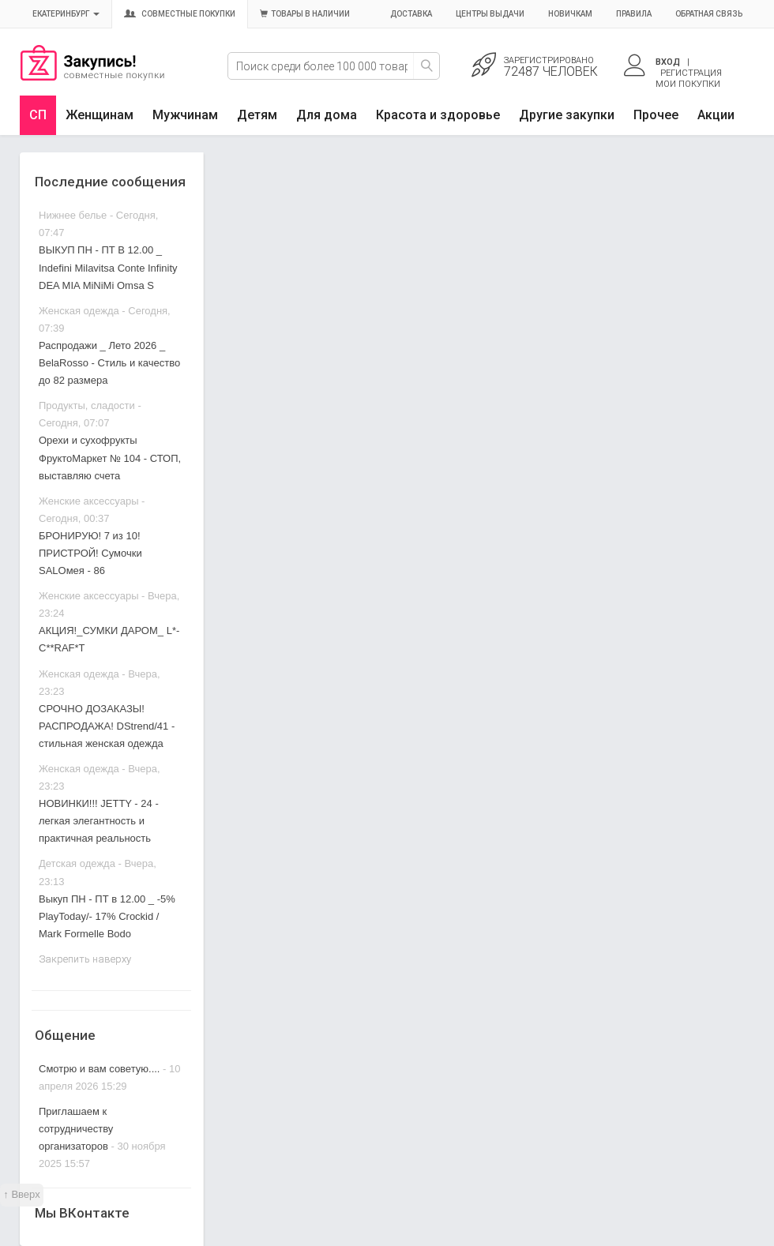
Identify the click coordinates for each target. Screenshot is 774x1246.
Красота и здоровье (438, 114)
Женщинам (99, 114)
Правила (634, 13)
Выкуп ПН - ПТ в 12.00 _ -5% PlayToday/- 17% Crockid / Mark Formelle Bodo (107, 916)
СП (38, 114)
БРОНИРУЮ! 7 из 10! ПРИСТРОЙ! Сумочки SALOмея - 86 (90, 553)
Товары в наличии (305, 13)
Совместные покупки (179, 13)
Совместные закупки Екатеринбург (92, 76)
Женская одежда (79, 311)
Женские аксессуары (89, 501)
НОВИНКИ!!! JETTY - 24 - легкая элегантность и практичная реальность (99, 821)
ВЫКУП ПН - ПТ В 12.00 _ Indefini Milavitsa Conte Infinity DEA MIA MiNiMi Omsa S (108, 267)
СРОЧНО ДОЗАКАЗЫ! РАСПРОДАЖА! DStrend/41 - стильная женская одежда (107, 726)
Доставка (411, 13)
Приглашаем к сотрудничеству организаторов (76, 1128)
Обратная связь (708, 13)
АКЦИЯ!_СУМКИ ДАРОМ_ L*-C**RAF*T (109, 639)
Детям (257, 114)
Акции (716, 114)
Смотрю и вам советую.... (99, 1069)
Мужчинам (185, 114)
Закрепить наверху (85, 959)
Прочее (655, 114)
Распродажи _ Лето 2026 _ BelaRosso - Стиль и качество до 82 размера (109, 363)
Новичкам (570, 13)
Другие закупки (566, 114)
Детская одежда (77, 863)
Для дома (326, 114)
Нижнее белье (73, 215)
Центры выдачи (490, 13)
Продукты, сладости (87, 405)
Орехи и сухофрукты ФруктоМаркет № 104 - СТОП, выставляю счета (110, 457)
